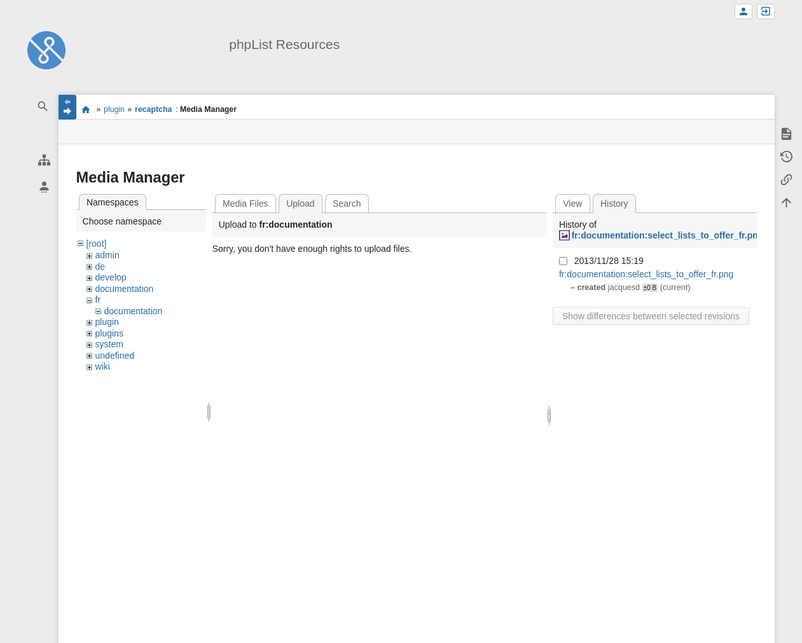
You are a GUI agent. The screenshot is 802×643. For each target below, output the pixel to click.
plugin (114, 109)
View (572, 203)
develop (111, 277)
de (100, 266)
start (86, 109)
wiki (102, 366)
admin (107, 255)
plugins (109, 333)
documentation (124, 289)
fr (98, 299)
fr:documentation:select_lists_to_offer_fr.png (667, 235)
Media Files (245, 203)
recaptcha (153, 109)
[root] (96, 244)
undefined (115, 355)
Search (347, 203)
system (109, 344)
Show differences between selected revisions (651, 316)
